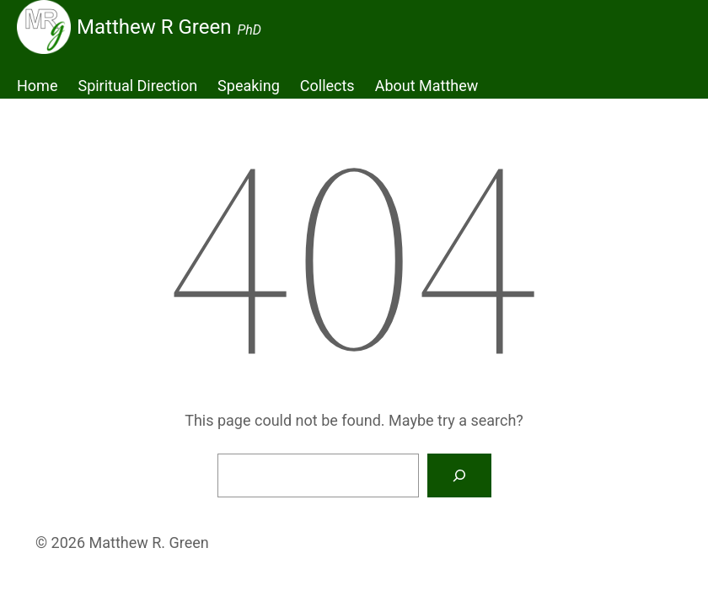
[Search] (459, 475)
